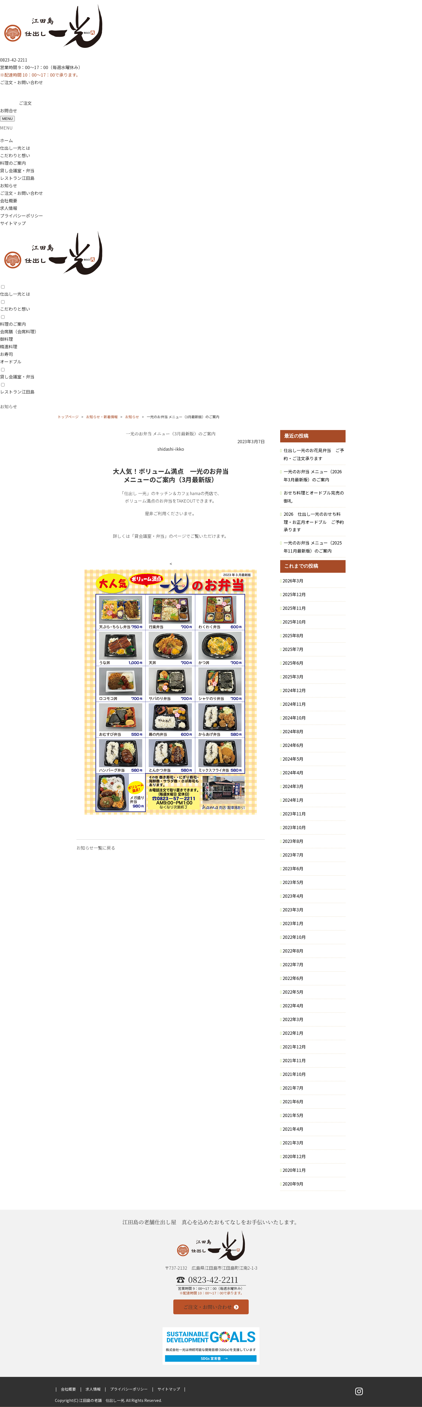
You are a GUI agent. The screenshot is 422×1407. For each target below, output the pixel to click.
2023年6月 (293, 868)
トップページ (68, 416)
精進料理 (8, 346)
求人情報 (8, 208)
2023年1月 (293, 923)
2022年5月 (293, 992)
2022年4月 (293, 1005)
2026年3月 (293, 580)
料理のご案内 (13, 163)
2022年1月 (293, 1033)
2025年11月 (294, 608)
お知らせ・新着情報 (102, 416)
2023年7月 (293, 854)
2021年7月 (293, 1087)
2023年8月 (293, 841)
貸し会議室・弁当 (17, 170)
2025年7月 (293, 649)
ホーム (6, 140)
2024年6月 (293, 745)
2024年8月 (293, 731)
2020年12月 (294, 1156)
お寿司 (6, 354)
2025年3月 (293, 676)
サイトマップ (13, 223)
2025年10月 (294, 621)
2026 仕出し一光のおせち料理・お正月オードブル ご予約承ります (314, 522)
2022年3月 (293, 1019)
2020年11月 (294, 1170)
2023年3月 (293, 909)
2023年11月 (294, 813)
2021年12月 (294, 1046)
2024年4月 (293, 772)
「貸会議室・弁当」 (149, 536)
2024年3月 (293, 786)
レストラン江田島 (17, 178)
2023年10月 (294, 827)
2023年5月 (293, 882)
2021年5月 (293, 1115)
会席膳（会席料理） (19, 331)
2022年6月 (293, 978)
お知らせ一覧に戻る (95, 847)
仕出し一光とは (15, 148)
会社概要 (8, 200)
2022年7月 (293, 964)
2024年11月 (294, 704)
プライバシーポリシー (21, 215)
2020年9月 (293, 1183)
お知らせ (8, 185)
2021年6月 (293, 1101)
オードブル (11, 361)
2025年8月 (293, 635)
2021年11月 (294, 1060)
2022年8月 (293, 950)
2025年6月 (293, 663)
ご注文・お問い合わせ (21, 82)
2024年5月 (293, 759)
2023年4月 (293, 896)
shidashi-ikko (170, 449)
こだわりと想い (15, 155)
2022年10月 (294, 937)
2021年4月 (293, 1129)
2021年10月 (294, 1074)
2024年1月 (293, 800)
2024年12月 (294, 690)
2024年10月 (294, 717)
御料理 (6, 339)
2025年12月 (294, 594)
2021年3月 (293, 1142)
